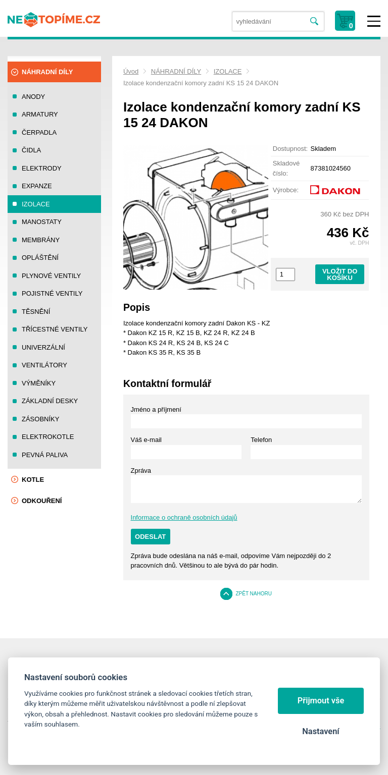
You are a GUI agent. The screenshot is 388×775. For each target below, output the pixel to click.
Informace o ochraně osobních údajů (184, 517)
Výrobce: (286, 190)
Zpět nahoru (253, 593)
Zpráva (141, 470)
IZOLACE (228, 71)
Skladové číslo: (286, 168)
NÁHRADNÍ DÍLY (176, 71)
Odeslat (150, 536)
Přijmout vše (321, 700)
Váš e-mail (146, 440)
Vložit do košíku (339, 274)
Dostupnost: (290, 148)
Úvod (130, 71)
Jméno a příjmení (156, 409)
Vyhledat (314, 21)
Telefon (261, 440)
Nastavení (320, 731)
